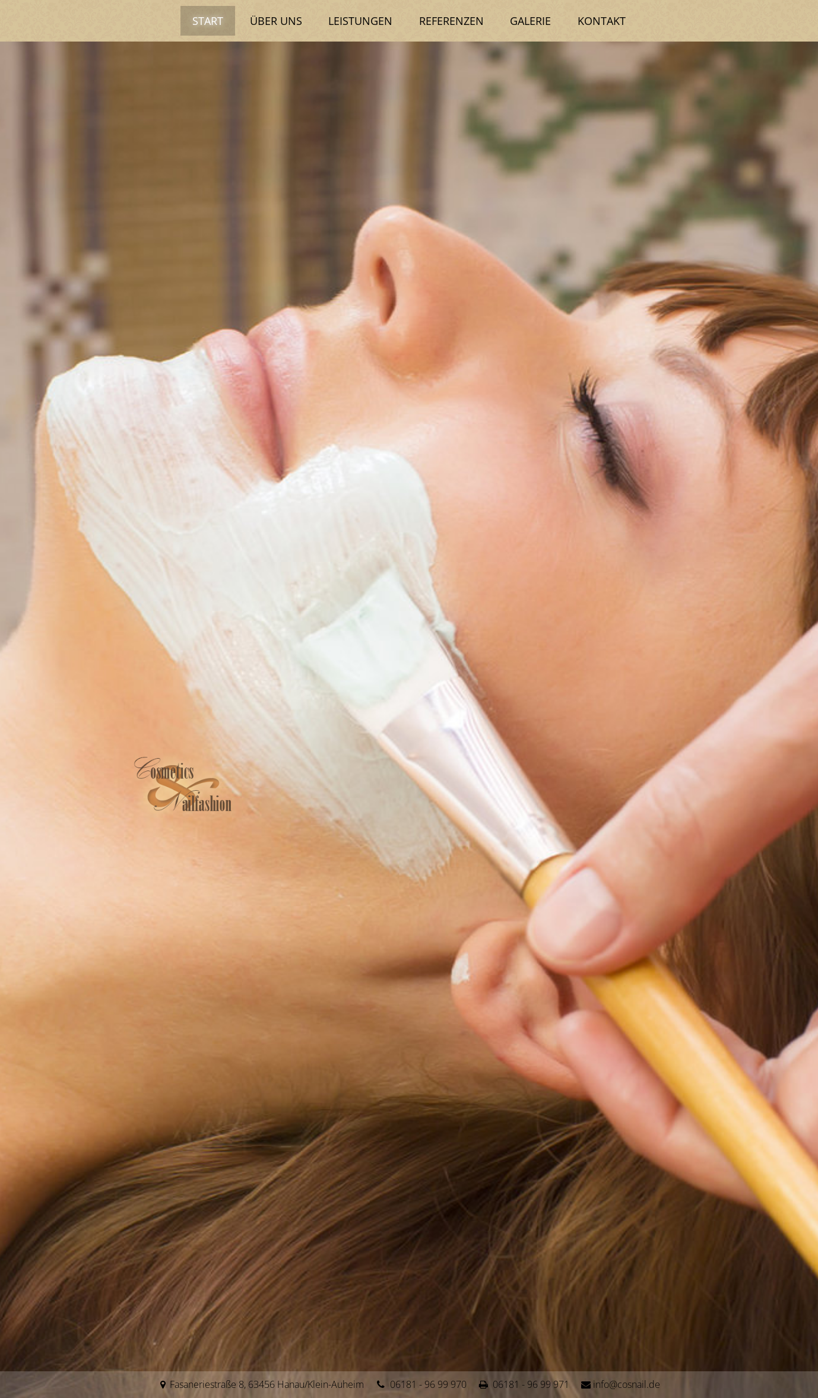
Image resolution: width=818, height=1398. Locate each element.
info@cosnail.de (626, 1384)
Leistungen (359, 21)
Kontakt (610, 21)
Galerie (535, 21)
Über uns (271, 21)
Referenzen (453, 21)
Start (200, 21)
